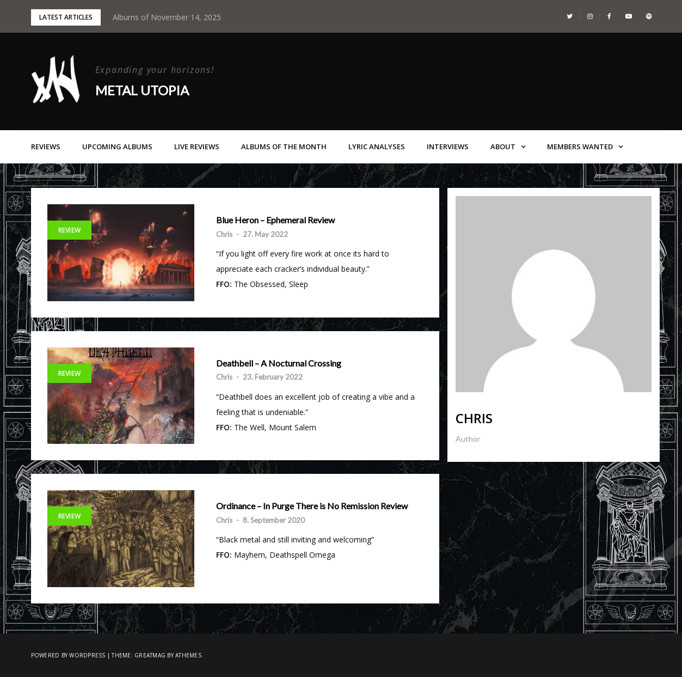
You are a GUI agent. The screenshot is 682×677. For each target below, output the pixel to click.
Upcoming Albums (117, 146)
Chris (224, 234)
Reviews (45, 146)
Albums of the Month (284, 146)
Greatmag (149, 655)
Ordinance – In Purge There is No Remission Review (312, 506)
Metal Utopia (142, 90)
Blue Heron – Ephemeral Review (275, 220)
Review (69, 230)
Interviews (448, 146)
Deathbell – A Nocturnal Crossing (278, 363)
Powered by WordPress (68, 655)
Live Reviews (196, 146)
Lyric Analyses (376, 146)
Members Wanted (580, 146)
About (502, 146)
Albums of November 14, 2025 (167, 17)
